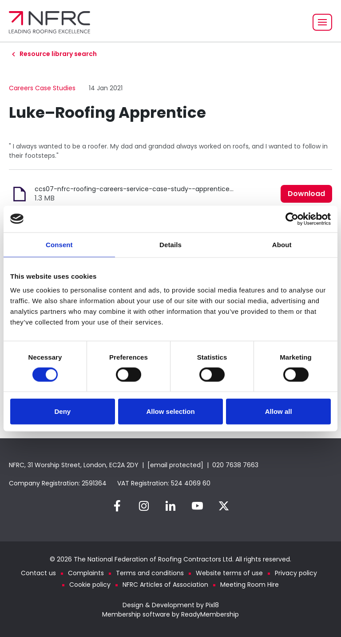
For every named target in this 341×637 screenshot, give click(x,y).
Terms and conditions (150, 573)
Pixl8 (212, 605)
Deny (62, 411)
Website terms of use (229, 573)
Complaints (86, 573)
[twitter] (224, 506)
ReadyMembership (210, 614)
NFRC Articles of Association (165, 584)
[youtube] (197, 506)
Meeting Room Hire (249, 584)
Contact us (38, 573)
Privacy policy (296, 573)
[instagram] (144, 506)
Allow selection (170, 411)
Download (306, 193)
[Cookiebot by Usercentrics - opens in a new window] (292, 218)
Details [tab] (170, 244)
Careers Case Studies (42, 88)
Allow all (278, 411)
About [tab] (282, 244)
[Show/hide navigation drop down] (322, 22)
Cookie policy (90, 584)
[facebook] (117, 506)
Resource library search (58, 53)
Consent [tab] (59, 244)
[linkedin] (170, 506)
